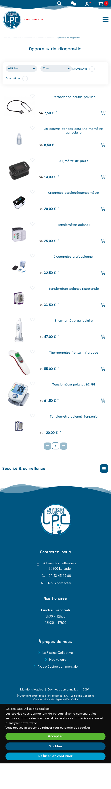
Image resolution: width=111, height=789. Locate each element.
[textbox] (56, 68)
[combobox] (21, 68)
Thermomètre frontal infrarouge (73, 352)
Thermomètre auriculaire (74, 320)
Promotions (13, 78)
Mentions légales (31, 689)
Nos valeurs (57, 660)
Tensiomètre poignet (74, 225)
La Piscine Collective (57, 653)
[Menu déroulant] (104, 468)
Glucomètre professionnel (74, 256)
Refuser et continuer (55, 756)
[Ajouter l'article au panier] (103, 113)
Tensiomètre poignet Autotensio (74, 289)
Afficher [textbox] (13, 68)
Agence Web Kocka (66, 699)
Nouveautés (79, 68)
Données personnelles (63, 689)
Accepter (55, 736)
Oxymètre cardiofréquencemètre (73, 193)
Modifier (56, 746)
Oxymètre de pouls (73, 161)
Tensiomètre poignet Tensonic (74, 416)
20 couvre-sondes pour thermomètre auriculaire (73, 130)
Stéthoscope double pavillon (74, 97)
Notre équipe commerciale (58, 666)
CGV (86, 689)
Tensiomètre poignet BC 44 (73, 384)
